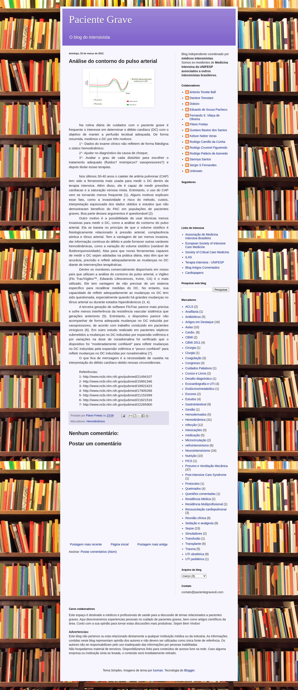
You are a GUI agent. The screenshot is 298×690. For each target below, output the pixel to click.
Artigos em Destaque (199, 322)
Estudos (190, 399)
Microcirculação (195, 440)
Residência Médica (198, 499)
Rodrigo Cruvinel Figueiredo (208, 147)
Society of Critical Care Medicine (207, 252)
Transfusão (193, 538)
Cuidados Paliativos (198, 368)
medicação (192, 435)
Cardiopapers (194, 272)
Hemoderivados (196, 414)
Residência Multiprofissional (204, 504)
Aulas (189, 327)
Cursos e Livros (195, 373)
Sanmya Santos (200, 159)
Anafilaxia (192, 311)
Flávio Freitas (199, 124)
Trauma (190, 549)
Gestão (190, 409)
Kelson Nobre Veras (203, 136)
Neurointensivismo (197, 450)
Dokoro (194, 103)
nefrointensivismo (197, 445)
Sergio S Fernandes (203, 165)
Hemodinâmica (96, 421)
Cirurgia (190, 347)
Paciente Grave (100, 19)
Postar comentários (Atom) (99, 551)
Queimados (193, 488)
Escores (190, 394)
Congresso (192, 363)
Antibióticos (193, 317)
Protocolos (192, 483)
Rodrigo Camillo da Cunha (207, 141)
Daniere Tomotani (201, 98)
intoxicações (193, 430)
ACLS (189, 306)
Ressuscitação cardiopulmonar (206, 509)
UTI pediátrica (194, 559)
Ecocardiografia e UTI (200, 384)
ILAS (188, 257)
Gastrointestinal (195, 404)
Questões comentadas (200, 494)
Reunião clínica (195, 518)
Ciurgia (190, 353)
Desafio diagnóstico (198, 378)
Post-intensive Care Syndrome (206, 474)
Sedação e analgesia (199, 523)
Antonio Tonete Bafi (203, 92)
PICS (189, 461)
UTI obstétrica (194, 554)
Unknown (196, 171)
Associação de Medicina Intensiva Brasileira (201, 236)
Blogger (189, 670)
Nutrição (191, 455)
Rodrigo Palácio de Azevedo (209, 153)
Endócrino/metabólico (200, 388)
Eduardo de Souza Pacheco (208, 109)
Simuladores (193, 533)
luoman (158, 670)
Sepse (189, 528)
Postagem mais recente (86, 544)
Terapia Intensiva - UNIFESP (204, 262)
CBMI (189, 337)
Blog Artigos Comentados (202, 267)
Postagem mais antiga (152, 544)
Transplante (193, 543)
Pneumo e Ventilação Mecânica (206, 466)
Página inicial (120, 544)
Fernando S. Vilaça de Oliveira (205, 117)
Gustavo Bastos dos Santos (208, 130)
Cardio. (190, 332)
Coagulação (193, 358)
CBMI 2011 (193, 342)
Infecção (191, 425)
